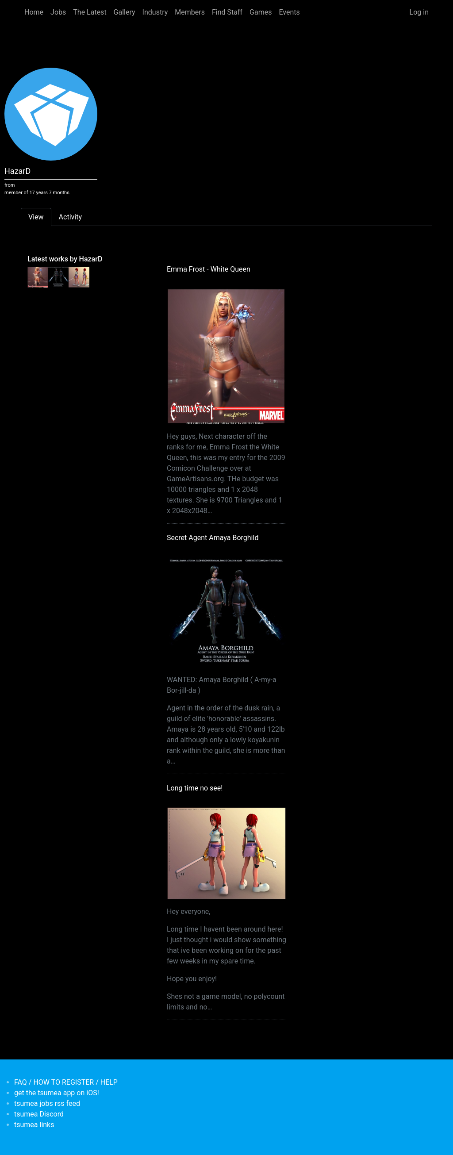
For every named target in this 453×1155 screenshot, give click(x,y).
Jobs (58, 12)
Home (33, 12)
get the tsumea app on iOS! (56, 1093)
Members (190, 12)
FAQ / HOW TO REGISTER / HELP (66, 1082)
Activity (70, 217)
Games (261, 12)
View (36, 217)
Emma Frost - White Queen (208, 269)
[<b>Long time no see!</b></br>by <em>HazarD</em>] (79, 276)
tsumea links (34, 1124)
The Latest (89, 12)
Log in (419, 12)
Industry (155, 12)
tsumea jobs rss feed (47, 1103)
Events (289, 12)
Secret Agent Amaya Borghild (212, 537)
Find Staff (227, 12)
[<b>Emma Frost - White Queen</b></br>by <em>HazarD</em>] (37, 276)
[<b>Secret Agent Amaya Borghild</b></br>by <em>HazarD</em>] (58, 276)
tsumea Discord (39, 1114)
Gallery (124, 12)
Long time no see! (195, 788)
